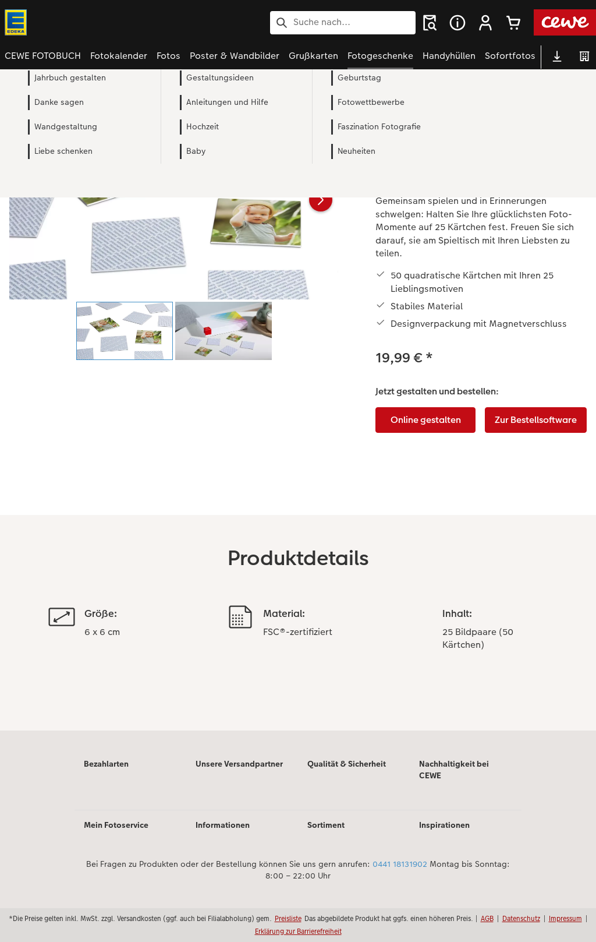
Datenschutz (521, 918)
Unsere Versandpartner (239, 764)
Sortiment (326, 825)
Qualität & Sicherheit (346, 764)
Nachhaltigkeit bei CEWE (454, 769)
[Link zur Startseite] (119, 22)
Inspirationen (444, 825)
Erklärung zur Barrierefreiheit (298, 931)
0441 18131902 (399, 864)
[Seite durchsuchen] (342, 22)
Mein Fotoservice (116, 825)
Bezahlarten (106, 764)
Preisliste (288, 918)
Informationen (223, 825)
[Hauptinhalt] (298, 416)
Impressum (565, 918)
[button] (485, 22)
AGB (487, 918)
